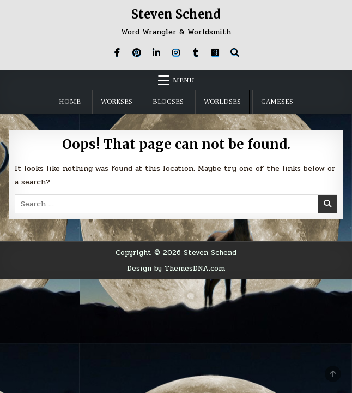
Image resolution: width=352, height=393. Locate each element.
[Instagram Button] (176, 52)
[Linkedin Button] (156, 52)
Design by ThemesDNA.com (176, 268)
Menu (184, 80)
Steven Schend (176, 14)
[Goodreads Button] (215, 52)
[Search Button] (234, 52)
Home (70, 101)
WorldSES (222, 101)
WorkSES (116, 101)
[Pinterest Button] (136, 52)
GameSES (277, 101)
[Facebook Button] (117, 52)
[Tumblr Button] (195, 52)
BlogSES (168, 101)
